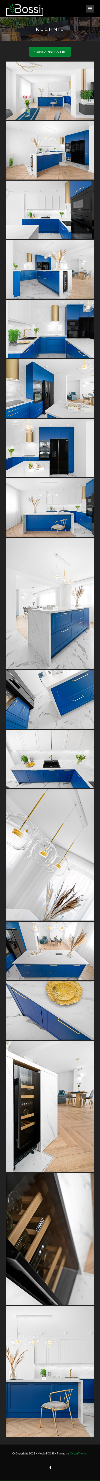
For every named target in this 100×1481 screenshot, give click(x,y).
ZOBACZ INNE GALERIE (50, 51)
